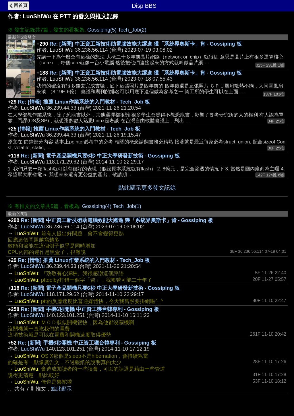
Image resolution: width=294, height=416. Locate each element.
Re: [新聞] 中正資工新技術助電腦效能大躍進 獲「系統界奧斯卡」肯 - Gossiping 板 (146, 44)
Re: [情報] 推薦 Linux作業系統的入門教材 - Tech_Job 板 (84, 102)
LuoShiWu (33, 227)
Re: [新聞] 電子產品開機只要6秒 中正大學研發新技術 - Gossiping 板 (100, 156)
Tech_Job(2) (132, 30)
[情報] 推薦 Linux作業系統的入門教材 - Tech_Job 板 (79, 129)
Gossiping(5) (102, 30)
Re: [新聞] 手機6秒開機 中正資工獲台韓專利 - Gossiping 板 (90, 309)
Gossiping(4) (96, 206)
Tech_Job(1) (127, 206)
